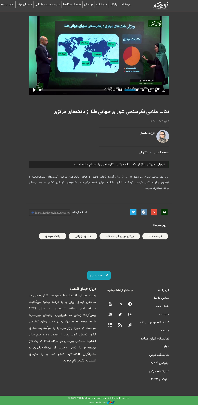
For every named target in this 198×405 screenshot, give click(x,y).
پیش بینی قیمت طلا (120, 236)
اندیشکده (101, 4)
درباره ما (163, 289)
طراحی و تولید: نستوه (102, 402)
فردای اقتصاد (154, 5)
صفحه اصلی (161, 153)
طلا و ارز (143, 153)
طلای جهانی (83, 236)
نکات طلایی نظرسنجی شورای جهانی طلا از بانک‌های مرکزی (111, 112)
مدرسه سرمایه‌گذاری (47, 4)
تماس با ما (161, 298)
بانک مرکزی (52, 236)
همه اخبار (162, 306)
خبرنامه (164, 314)
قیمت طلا (155, 236)
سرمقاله (126, 4)
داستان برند (24, 4)
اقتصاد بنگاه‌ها (72, 4)
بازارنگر (114, 4)
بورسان (88, 4)
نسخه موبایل (99, 275)
